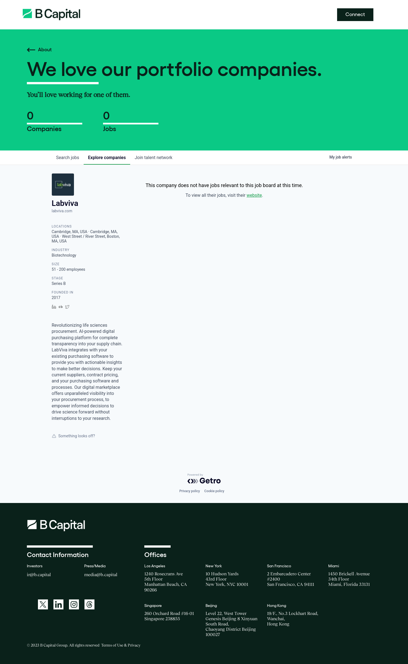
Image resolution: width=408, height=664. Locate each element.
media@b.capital (100, 574)
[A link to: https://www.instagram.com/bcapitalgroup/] (74, 604)
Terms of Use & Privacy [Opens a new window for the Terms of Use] (120, 645)
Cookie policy (214, 491)
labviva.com (62, 211)
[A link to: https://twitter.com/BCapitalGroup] (43, 604)
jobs (67, 157)
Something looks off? (73, 436)
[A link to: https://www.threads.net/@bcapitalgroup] (89, 604)
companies (107, 157)
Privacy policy (189, 491)
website (254, 195)
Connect (355, 14)
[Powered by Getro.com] (204, 479)
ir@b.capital (39, 574)
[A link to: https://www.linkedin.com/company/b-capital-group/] (58, 604)
